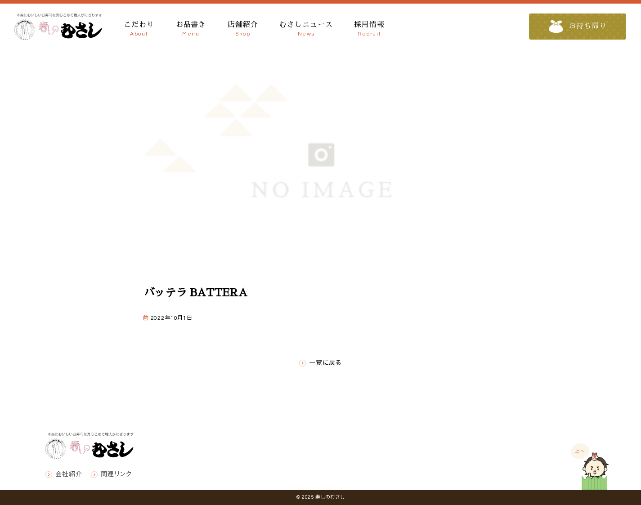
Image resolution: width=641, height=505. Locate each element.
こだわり (139, 29)
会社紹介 (68, 474)
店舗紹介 (243, 29)
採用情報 (369, 29)
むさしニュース (305, 29)
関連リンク (116, 474)
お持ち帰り (578, 26)
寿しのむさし (330, 497)
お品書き (191, 29)
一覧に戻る (325, 363)
